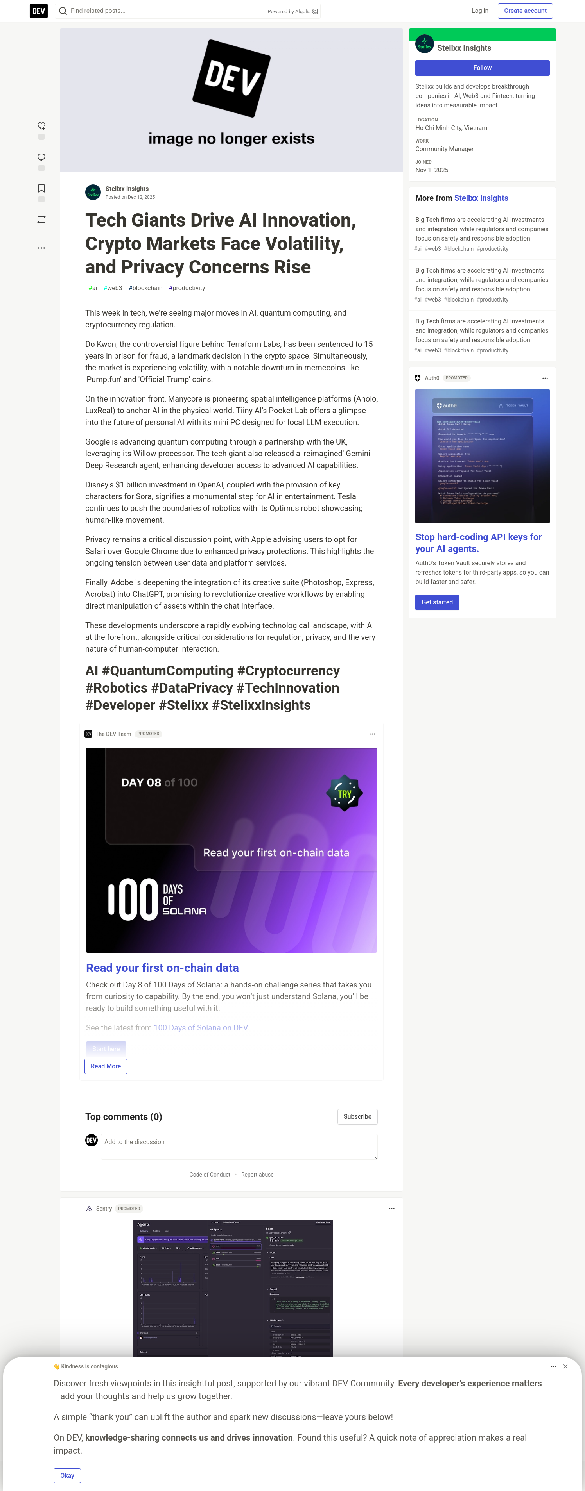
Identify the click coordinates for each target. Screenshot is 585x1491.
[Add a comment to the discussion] (239, 1146)
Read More (106, 1066)
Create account (525, 10)
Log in (480, 10)
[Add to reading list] (41, 192)
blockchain (146, 288)
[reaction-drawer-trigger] (41, 130)
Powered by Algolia (292, 11)
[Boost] (41, 219)
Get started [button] (437, 602)
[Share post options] (41, 248)
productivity (187, 288)
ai (92, 288)
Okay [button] (67, 1475)
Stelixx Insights (127, 189)
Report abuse (257, 1174)
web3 (112, 288)
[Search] (63, 11)
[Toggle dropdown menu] (372, 734)
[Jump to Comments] (41, 161)
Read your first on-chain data (162, 968)
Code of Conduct (210, 1174)
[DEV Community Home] (38, 11)
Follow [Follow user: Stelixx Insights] (483, 67)
